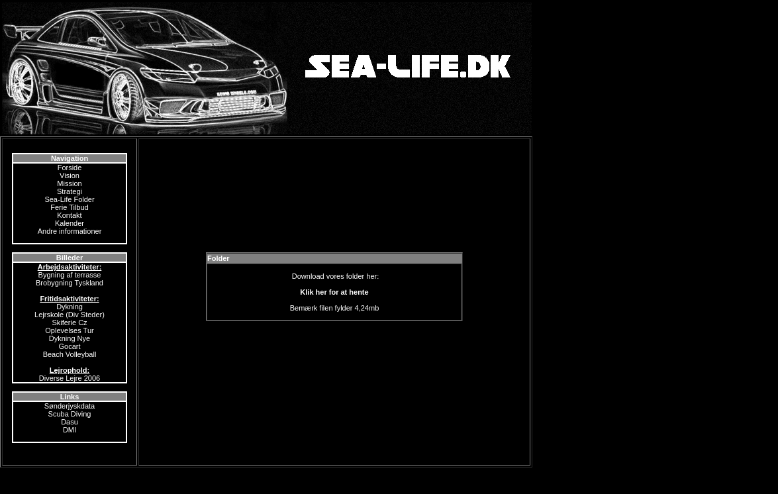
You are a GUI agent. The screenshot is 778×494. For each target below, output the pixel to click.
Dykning (69, 307)
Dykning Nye (69, 338)
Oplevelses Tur (69, 330)
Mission (69, 183)
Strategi (69, 191)
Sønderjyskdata (69, 406)
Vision (69, 175)
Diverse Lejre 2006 (69, 378)
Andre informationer (70, 231)
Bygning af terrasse (69, 275)
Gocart (69, 346)
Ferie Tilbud (69, 207)
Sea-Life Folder (69, 199)
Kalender (69, 223)
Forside (70, 168)
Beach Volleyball (70, 354)
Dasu (69, 422)
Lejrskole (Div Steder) (69, 315)
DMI (69, 430)
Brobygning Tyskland (69, 283)
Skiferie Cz (69, 322)
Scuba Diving (69, 414)
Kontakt (69, 215)
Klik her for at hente (334, 292)
